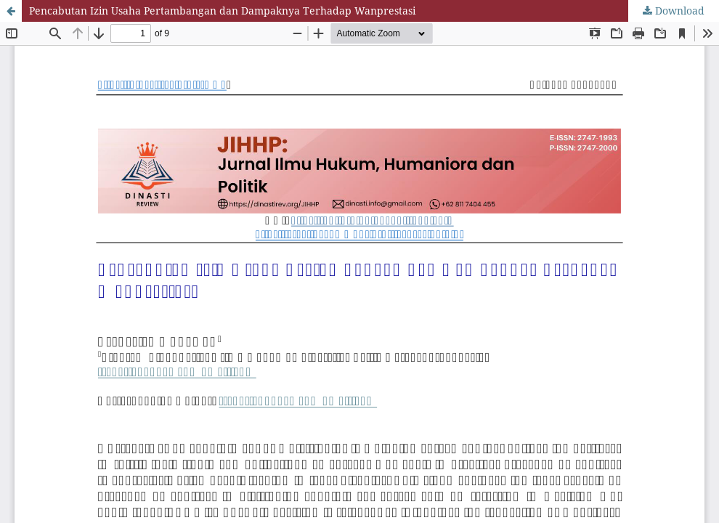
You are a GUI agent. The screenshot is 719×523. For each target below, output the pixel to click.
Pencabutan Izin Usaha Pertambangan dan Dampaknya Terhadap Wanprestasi (222, 10)
